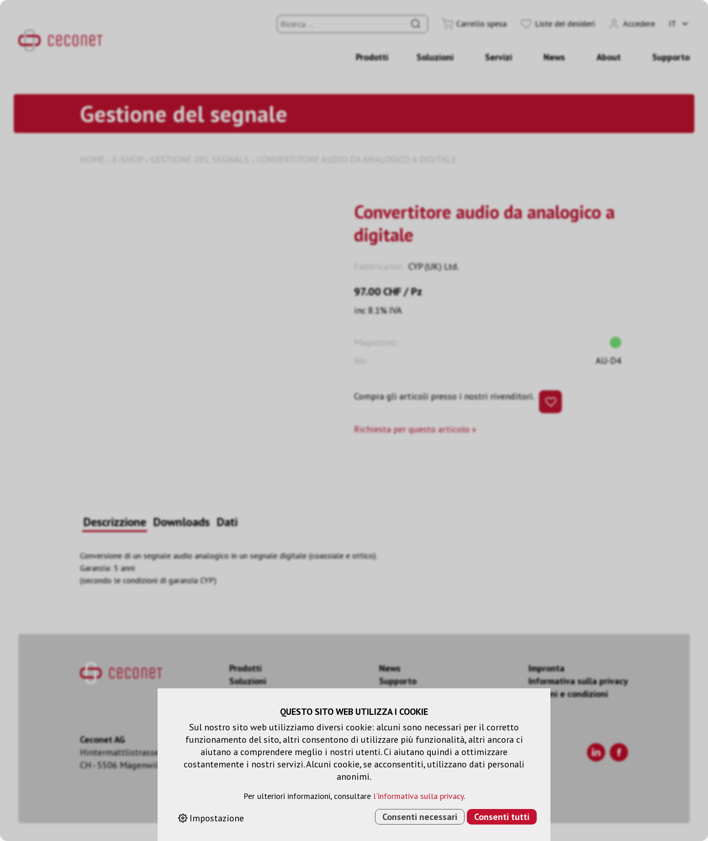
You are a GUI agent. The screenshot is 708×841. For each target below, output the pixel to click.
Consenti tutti (501, 817)
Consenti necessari (419, 817)
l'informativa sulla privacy (418, 796)
